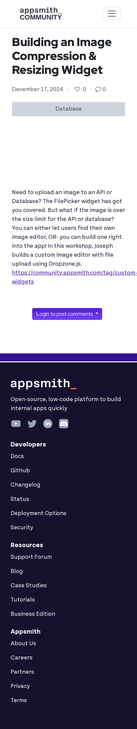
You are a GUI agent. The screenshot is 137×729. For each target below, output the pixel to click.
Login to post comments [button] (65, 313)
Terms (19, 700)
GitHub (20, 471)
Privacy (20, 686)
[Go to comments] (99, 89)
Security (22, 528)
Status (20, 499)
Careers (22, 658)
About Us (23, 644)
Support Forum (31, 557)
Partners (22, 672)
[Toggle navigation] (112, 13)
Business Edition (33, 614)
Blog (17, 571)
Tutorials (23, 600)
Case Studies (29, 586)
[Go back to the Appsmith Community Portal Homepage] (41, 13)
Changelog (25, 485)
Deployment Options (38, 513)
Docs (17, 456)
